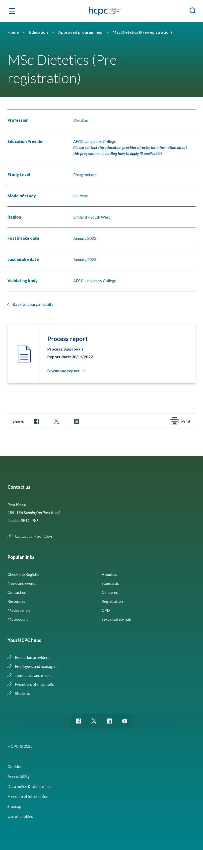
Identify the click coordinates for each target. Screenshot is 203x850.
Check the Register (23, 574)
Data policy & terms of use (29, 786)
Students (22, 693)
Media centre (18, 610)
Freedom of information (27, 796)
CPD (106, 610)
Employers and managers (36, 666)
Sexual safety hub (116, 619)
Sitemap (14, 806)
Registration (112, 601)
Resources (16, 601)
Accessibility (18, 776)
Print (180, 421)
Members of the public (34, 684)
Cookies (14, 766)
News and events (21, 583)
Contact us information (33, 536)
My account (17, 619)
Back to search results (33, 304)
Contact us (16, 592)
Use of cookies (20, 816)
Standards (110, 583)
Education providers (32, 657)
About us (109, 574)
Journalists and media (33, 675)
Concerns (110, 592)
